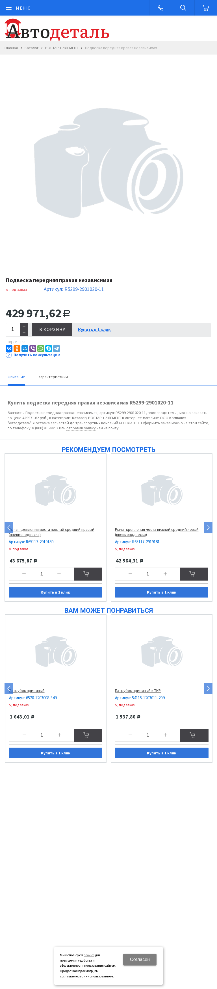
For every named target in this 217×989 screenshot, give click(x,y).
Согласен (140, 959)
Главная (11, 47)
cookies (89, 955)
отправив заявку (81, 427)
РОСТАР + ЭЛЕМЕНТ (61, 47)
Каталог (31, 47)
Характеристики (53, 376)
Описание (16, 376)
